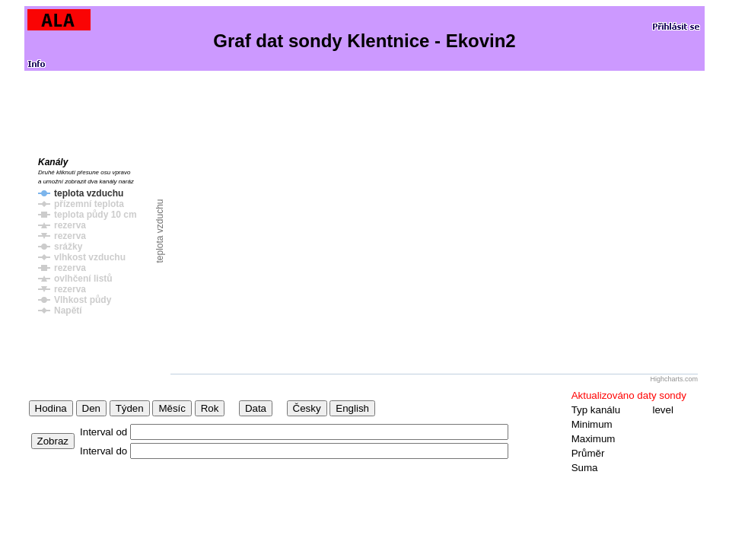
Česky (307, 408)
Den (91, 408)
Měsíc (172, 408)
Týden (130, 408)
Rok (210, 408)
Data (255, 408)
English (352, 408)
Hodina (51, 408)
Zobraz (52, 441)
